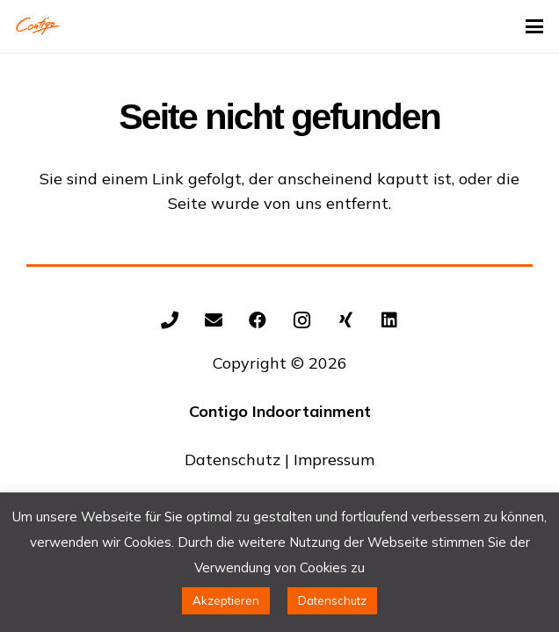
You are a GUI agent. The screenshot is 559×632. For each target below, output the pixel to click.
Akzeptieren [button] (225, 600)
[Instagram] (301, 320)
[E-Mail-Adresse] (214, 320)
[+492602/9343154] (170, 320)
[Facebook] (258, 320)
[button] (534, 26)
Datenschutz (232, 459)
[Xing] (345, 320)
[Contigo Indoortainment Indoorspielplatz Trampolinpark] (38, 26)
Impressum (334, 459)
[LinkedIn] (389, 320)
